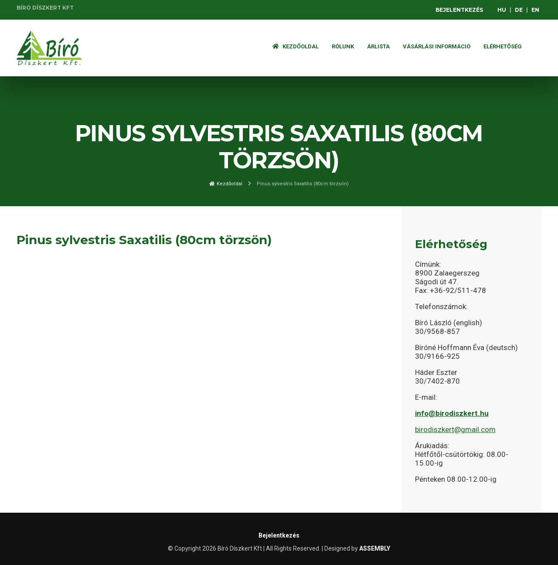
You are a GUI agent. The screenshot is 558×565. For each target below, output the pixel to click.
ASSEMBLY (374, 548)
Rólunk (343, 46)
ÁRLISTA (378, 46)
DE (519, 10)
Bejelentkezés (459, 10)
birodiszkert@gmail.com (455, 429)
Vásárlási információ (436, 46)
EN (535, 10)
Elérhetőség (502, 46)
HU (501, 10)
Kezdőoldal (295, 46)
